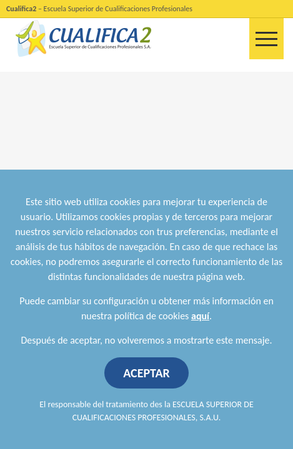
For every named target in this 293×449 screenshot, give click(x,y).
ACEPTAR (146, 372)
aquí (200, 316)
